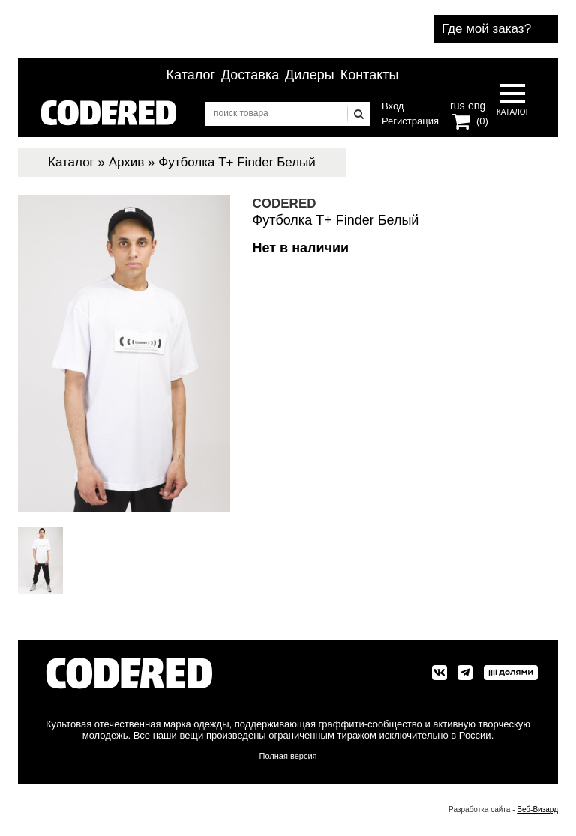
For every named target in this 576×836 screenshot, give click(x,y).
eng (475, 104)
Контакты (369, 74)
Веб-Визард (537, 809)
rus (457, 104)
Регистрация (410, 121)
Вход (393, 106)
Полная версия (288, 755)
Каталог (190, 74)
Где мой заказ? (486, 29)
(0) (482, 121)
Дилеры (309, 74)
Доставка (250, 74)
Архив (127, 162)
